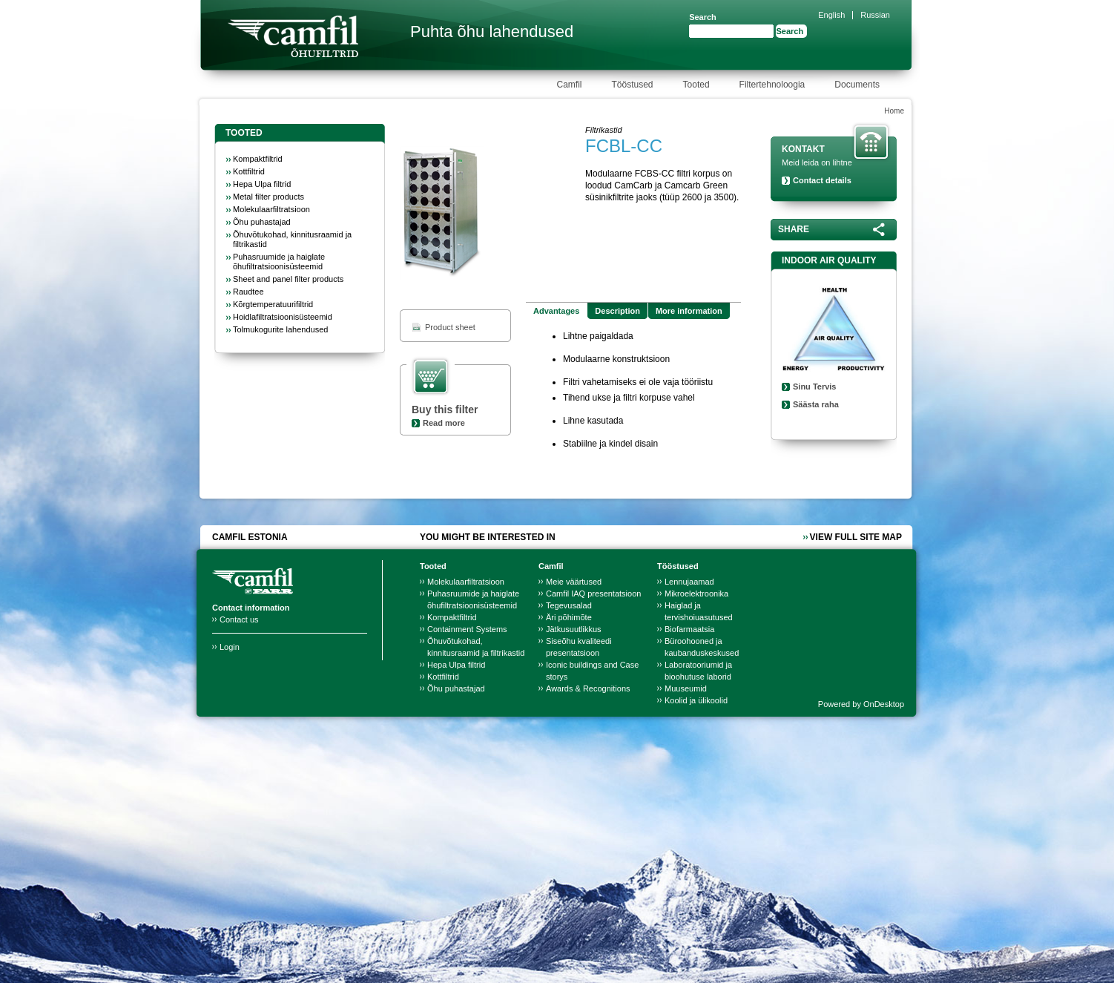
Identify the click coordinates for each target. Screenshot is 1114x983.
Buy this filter (445, 409)
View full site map (856, 537)
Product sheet (450, 327)
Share (793, 229)
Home (894, 111)
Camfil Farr (293, 36)
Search (702, 17)
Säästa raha (816, 404)
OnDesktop (883, 704)
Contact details (822, 180)
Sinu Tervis (814, 386)
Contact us (239, 619)
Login (230, 646)
